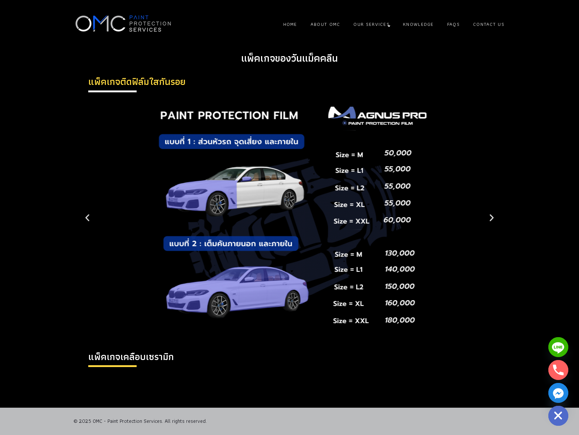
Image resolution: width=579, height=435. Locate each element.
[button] (87, 217)
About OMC (325, 24)
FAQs (453, 24)
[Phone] (558, 370)
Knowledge (418, 24)
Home (290, 24)
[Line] (558, 347)
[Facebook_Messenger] (558, 393)
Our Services (371, 24)
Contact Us (488, 24)
